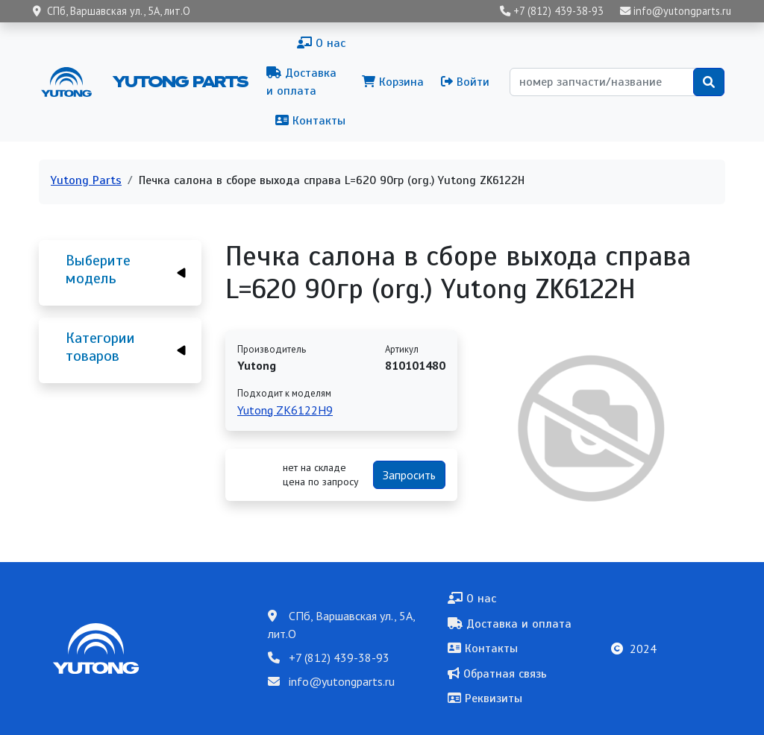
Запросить (409, 474)
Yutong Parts (179, 81)
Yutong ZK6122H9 (285, 410)
